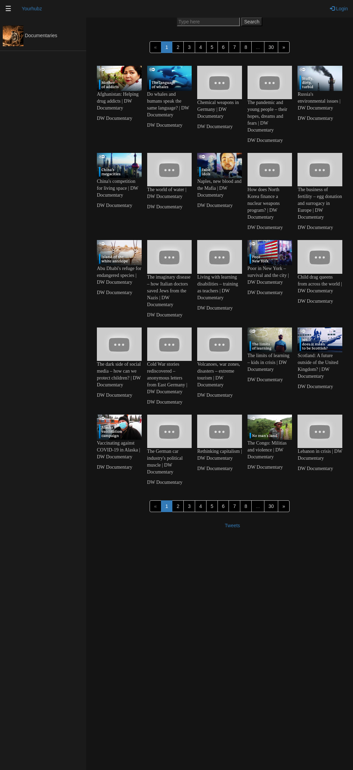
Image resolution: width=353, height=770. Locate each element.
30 (271, 47)
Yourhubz (32, 8)
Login (339, 8)
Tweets (232, 525)
